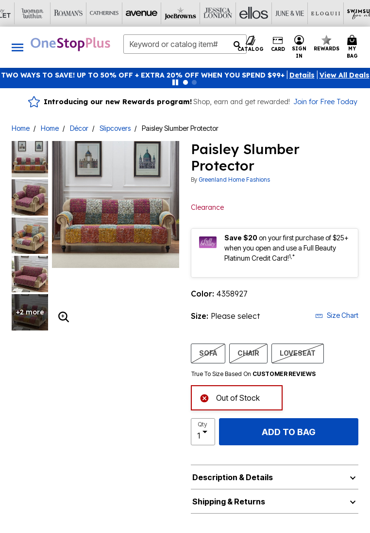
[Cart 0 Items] (353, 47)
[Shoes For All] (347, 13)
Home (21, 128)
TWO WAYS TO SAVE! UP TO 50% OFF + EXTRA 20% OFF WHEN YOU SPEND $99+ (143, 75)
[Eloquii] (203, 13)
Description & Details (232, 477)
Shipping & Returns (228, 501)
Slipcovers (115, 128)
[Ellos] (131, 13)
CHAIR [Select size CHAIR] (248, 352)
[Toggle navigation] (17, 47)
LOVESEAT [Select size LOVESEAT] (298, 352)
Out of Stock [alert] (230, 397)
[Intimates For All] (311, 13)
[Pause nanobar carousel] (175, 82)
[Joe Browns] (59, 13)
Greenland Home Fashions (234, 179)
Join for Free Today (325, 101)
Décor (79, 128)
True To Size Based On (253, 374)
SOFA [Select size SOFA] (208, 352)
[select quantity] (203, 431)
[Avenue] (23, 13)
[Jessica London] (95, 13)
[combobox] (185, 44)
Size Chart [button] (336, 315)
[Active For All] (275, 13)
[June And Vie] (167, 13)
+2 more (30, 312)
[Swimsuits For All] (239, 13)
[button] (302, 75)
